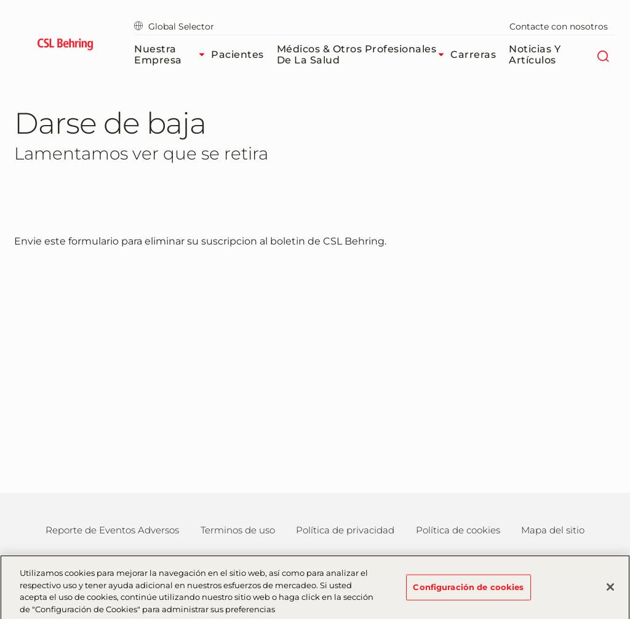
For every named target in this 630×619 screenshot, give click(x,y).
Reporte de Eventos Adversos (112, 530)
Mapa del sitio (552, 530)
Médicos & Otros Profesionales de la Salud (364, 54)
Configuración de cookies (468, 591)
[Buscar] (603, 55)
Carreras (473, 54)
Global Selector (174, 26)
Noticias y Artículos (534, 54)
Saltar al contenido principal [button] (0, 0)
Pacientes (237, 54)
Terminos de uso (238, 530)
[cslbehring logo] (65, 46)
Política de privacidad (345, 530)
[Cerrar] (610, 591)
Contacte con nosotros (558, 26)
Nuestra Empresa (172, 54)
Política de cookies (458, 530)
